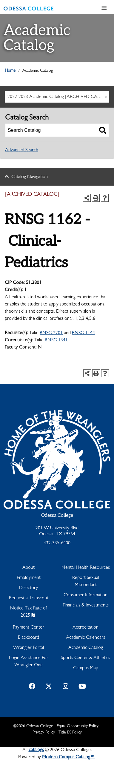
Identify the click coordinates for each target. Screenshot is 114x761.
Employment (29, 578)
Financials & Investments (86, 605)
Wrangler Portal (28, 648)
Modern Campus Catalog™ (68, 757)
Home (10, 71)
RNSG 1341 (56, 340)
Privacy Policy (44, 733)
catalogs (36, 750)
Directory (28, 588)
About (28, 568)
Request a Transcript (28, 598)
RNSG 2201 (51, 333)
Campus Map (85, 668)
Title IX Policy (70, 733)
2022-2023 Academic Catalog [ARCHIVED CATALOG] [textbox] (58, 97)
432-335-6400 (57, 543)
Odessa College (57, 515)
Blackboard (28, 637)
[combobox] (57, 97)
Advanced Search (21, 150)
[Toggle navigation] (104, 8)
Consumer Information (85, 595)
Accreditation (85, 627)
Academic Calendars (85, 637)
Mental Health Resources (85, 568)
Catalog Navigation (29, 177)
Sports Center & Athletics (85, 658)
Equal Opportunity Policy (77, 726)
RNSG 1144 (83, 333)
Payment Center (28, 627)
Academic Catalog (85, 648)
